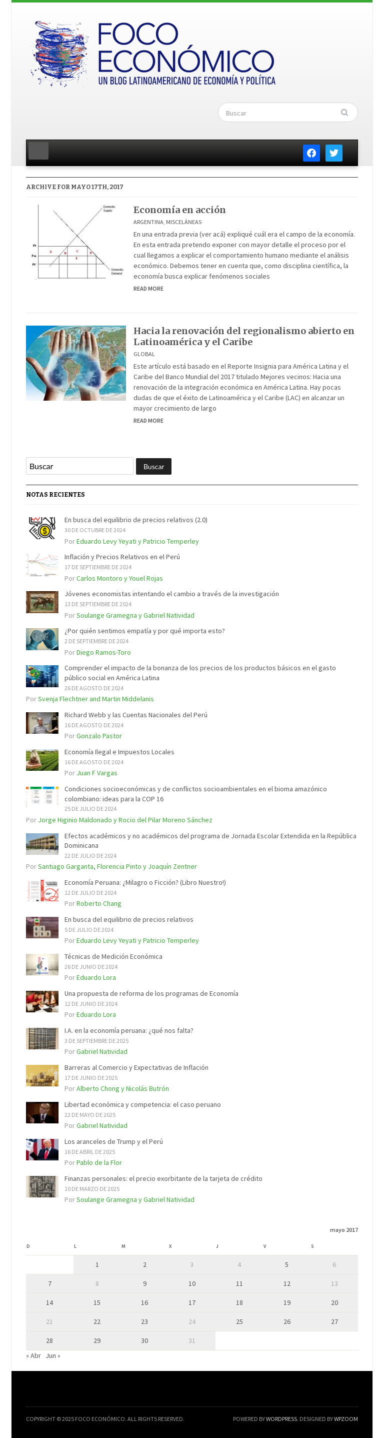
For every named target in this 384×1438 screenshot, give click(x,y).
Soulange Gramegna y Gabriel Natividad (135, 615)
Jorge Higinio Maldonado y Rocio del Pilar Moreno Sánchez (125, 819)
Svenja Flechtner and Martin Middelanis (96, 698)
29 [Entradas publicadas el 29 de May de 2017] (97, 1340)
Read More (149, 288)
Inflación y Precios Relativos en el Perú (122, 556)
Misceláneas (184, 222)
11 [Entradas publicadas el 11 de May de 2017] (239, 1283)
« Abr (33, 1355)
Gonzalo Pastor (99, 735)
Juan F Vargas (97, 772)
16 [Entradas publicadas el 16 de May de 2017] (144, 1302)
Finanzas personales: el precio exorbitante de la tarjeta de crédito (163, 1178)
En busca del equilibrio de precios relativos (129, 919)
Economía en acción (180, 210)
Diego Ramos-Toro (103, 652)
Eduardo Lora (96, 977)
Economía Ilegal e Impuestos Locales (119, 751)
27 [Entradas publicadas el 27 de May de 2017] (334, 1321)
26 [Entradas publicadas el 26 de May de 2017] (287, 1321)
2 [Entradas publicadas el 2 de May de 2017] (144, 1264)
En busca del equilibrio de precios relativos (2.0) (136, 519)
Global (144, 354)
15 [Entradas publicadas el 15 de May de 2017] (97, 1302)
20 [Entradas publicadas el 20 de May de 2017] (334, 1302)
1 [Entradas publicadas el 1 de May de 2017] (97, 1264)
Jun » (53, 1355)
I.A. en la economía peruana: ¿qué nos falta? (129, 1030)
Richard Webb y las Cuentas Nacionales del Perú (136, 714)
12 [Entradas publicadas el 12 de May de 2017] (287, 1283)
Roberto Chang (99, 903)
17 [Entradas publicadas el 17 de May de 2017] (192, 1302)
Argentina (149, 222)
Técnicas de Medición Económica (113, 956)
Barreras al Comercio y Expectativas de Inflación (136, 1067)
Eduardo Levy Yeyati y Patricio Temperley (137, 541)
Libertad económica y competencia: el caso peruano (142, 1104)
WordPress (281, 1418)
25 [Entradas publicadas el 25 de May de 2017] (239, 1321)
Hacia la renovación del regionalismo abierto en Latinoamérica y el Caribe (244, 336)
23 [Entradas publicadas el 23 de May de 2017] (144, 1321)
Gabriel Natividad (102, 1051)
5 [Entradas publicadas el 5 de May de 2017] (286, 1264)
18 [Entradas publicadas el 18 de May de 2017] (239, 1302)
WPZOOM (346, 1418)
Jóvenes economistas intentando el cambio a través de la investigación (171, 593)
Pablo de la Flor (99, 1162)
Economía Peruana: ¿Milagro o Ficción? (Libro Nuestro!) (145, 882)
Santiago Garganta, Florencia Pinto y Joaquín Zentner (117, 866)
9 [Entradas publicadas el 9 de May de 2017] (144, 1283)
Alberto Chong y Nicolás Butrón (122, 1088)
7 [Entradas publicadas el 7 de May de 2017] (50, 1283)
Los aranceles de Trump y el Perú (113, 1141)
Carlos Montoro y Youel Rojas (119, 578)
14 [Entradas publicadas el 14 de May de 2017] (49, 1302)
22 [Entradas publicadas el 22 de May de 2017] (97, 1321)
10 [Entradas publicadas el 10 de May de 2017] (192, 1283)
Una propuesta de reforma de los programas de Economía (151, 993)
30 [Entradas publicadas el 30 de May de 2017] (144, 1340)
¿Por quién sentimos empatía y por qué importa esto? (144, 630)
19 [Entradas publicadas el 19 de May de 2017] (287, 1302)
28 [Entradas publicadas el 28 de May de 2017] (49, 1340)
